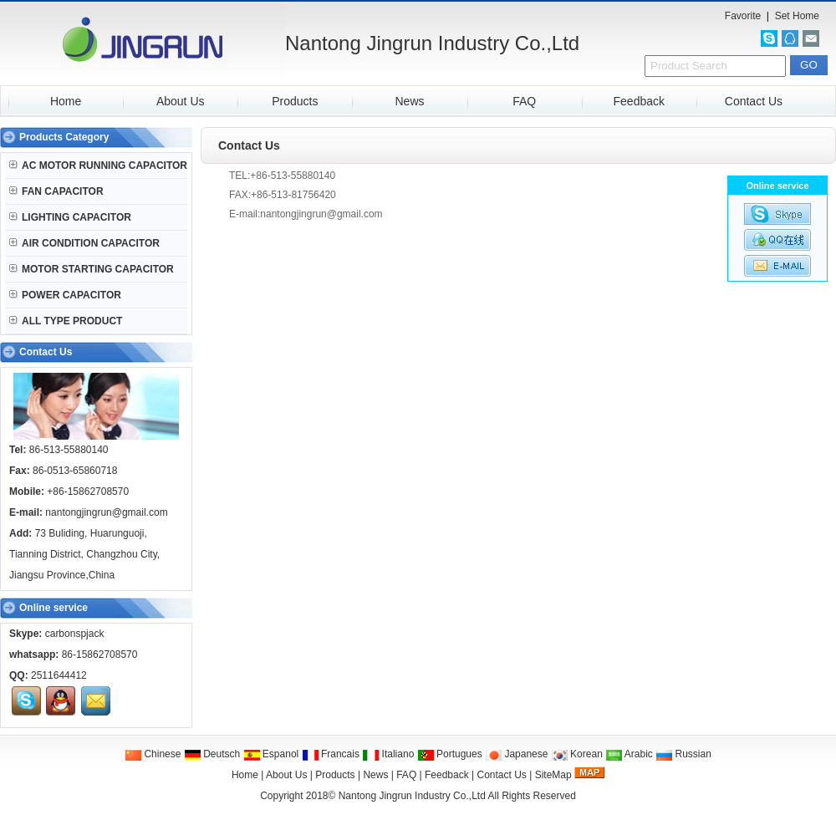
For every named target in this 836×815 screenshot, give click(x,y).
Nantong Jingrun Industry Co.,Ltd (412, 796)
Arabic (629, 754)
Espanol (271, 754)
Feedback (639, 101)
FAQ (524, 101)
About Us (180, 101)
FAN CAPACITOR (56, 191)
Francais (330, 754)
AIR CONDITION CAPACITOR (84, 243)
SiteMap (553, 775)
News (409, 101)
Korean (577, 754)
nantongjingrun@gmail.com (106, 512)
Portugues (449, 754)
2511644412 (59, 675)
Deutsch (212, 754)
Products (295, 101)
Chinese (153, 754)
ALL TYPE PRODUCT (65, 321)
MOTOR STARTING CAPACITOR (91, 269)
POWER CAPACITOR (65, 295)
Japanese (516, 754)
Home (65, 101)
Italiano (388, 754)
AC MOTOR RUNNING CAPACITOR (98, 165)
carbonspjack (74, 633)
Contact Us (753, 101)
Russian (683, 754)
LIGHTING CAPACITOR (70, 217)
